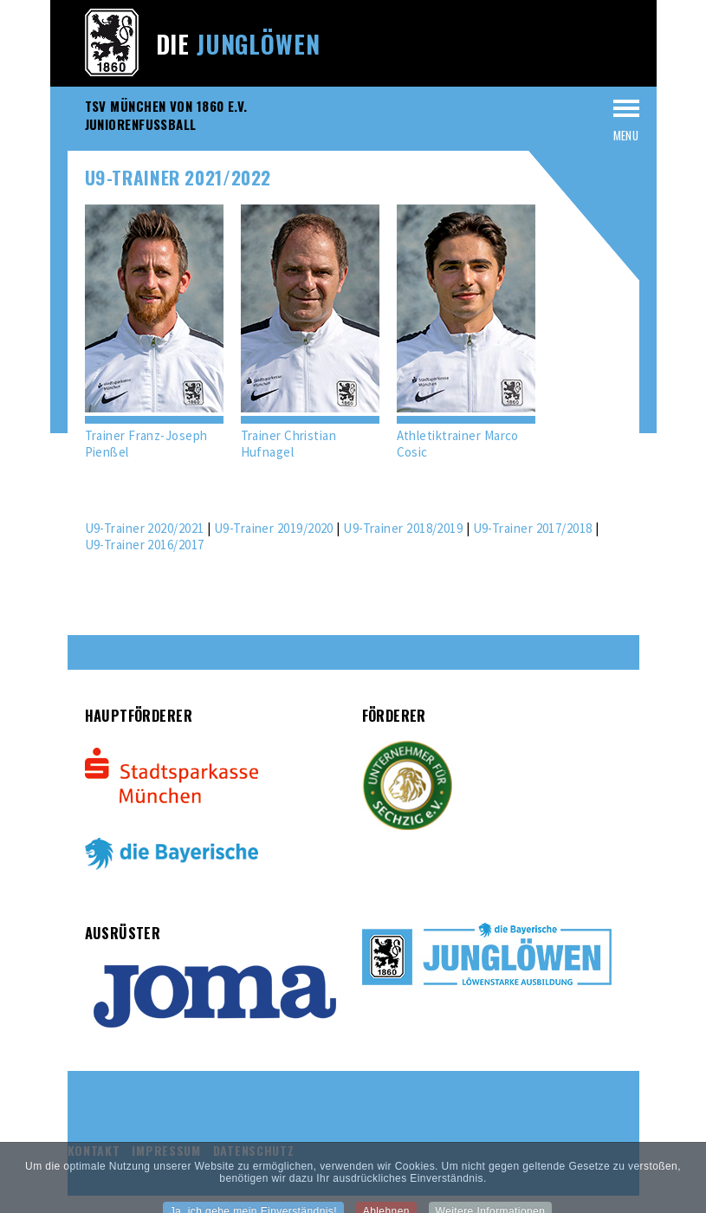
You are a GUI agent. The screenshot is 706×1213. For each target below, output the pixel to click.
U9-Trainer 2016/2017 (144, 544)
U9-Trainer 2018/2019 (403, 528)
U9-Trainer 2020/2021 (144, 528)
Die (238, 44)
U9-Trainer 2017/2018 (533, 528)
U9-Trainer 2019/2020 (274, 528)
